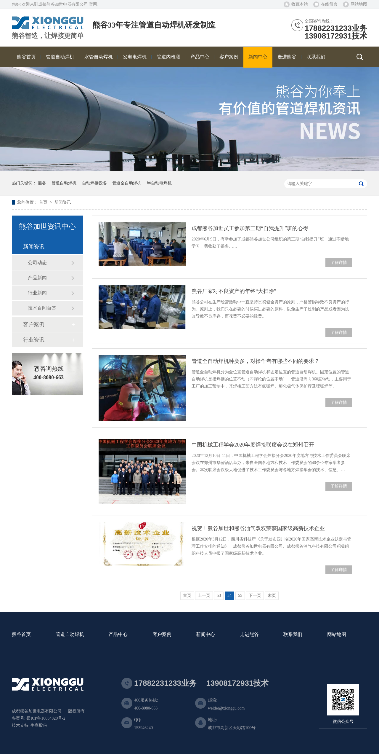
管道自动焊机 (64, 183)
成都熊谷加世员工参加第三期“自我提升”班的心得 (250, 228)
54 (229, 595)
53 (219, 595)
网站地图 (359, 4)
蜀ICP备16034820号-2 (45, 718)
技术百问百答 (42, 307)
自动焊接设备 (94, 183)
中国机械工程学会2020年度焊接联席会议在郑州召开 (253, 445)
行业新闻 (37, 292)
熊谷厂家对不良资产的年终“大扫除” (234, 291)
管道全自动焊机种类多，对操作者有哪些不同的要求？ (255, 361)
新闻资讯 (62, 202)
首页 (44, 202)
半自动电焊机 (159, 183)
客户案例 (33, 324)
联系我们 (292, 634)
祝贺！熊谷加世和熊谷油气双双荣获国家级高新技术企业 (258, 528)
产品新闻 (37, 277)
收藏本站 (299, 4)
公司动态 (37, 262)
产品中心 (118, 634)
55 (240, 595)
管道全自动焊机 (126, 183)
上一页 (204, 595)
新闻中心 (205, 634)
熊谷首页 (21, 634)
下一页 (255, 595)
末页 (272, 595)
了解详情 (338, 262)
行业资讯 (33, 340)
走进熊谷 (249, 634)
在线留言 (329, 4)
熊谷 (42, 183)
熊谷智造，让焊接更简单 (47, 36)
